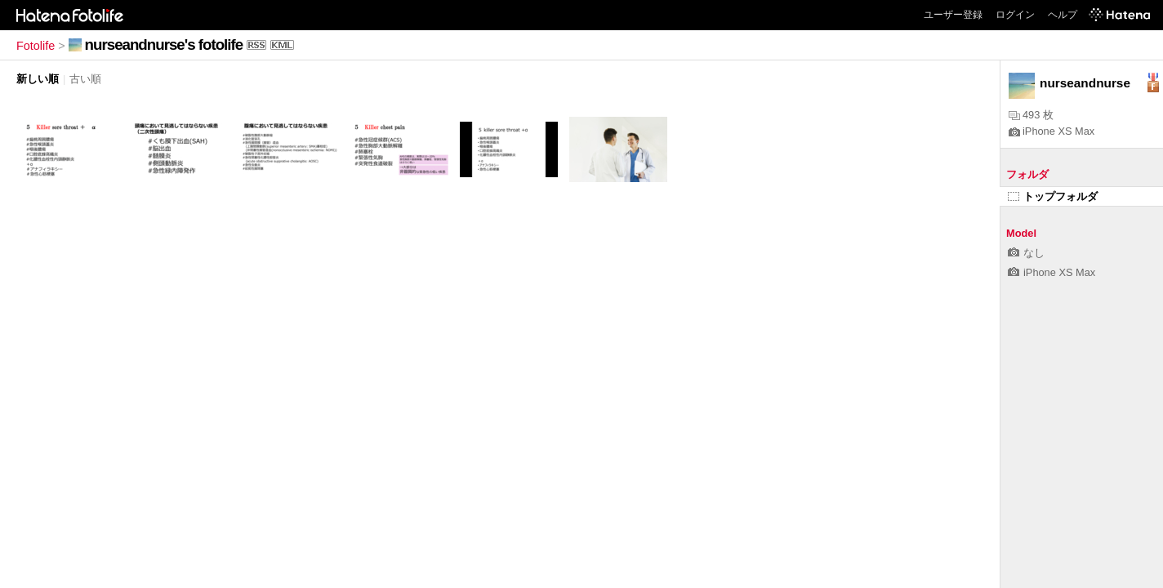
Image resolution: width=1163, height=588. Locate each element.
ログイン (1015, 14)
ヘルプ (1062, 14)
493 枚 (1031, 115)
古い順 (85, 79)
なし (1026, 253)
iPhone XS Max (1051, 131)
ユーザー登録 (953, 14)
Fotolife (35, 45)
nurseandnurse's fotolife (164, 44)
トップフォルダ (1053, 196)
